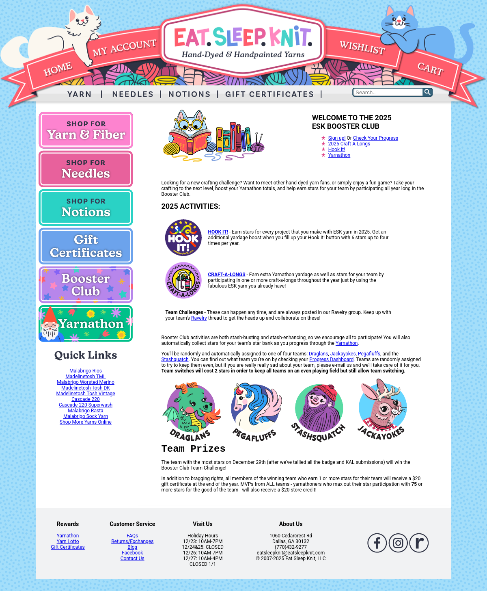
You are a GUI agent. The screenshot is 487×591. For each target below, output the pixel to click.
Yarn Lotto (68, 541)
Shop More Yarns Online (86, 422)
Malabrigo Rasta (85, 410)
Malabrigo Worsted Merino (85, 382)
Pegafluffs (369, 354)
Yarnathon (339, 155)
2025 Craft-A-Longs (349, 144)
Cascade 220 (85, 399)
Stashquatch (174, 359)
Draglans (318, 354)
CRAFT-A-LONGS (226, 274)
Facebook (132, 553)
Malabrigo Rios (85, 371)
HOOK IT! (218, 232)
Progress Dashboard (331, 359)
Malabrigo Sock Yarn (85, 416)
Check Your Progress (375, 138)
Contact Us (132, 558)
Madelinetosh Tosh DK (85, 388)
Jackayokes (343, 354)
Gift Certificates (67, 547)
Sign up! (337, 138)
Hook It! (336, 149)
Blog (132, 547)
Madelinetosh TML (85, 376)
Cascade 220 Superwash (85, 405)
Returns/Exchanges (132, 541)
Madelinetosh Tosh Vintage (85, 393)
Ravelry (199, 318)
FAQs (132, 536)
